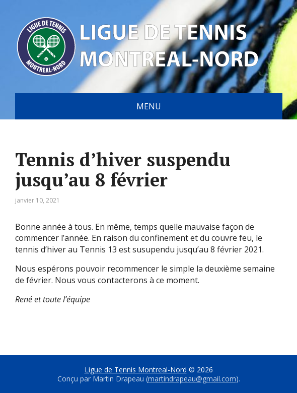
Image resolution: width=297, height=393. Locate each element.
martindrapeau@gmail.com (192, 378)
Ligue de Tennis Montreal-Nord (136, 369)
